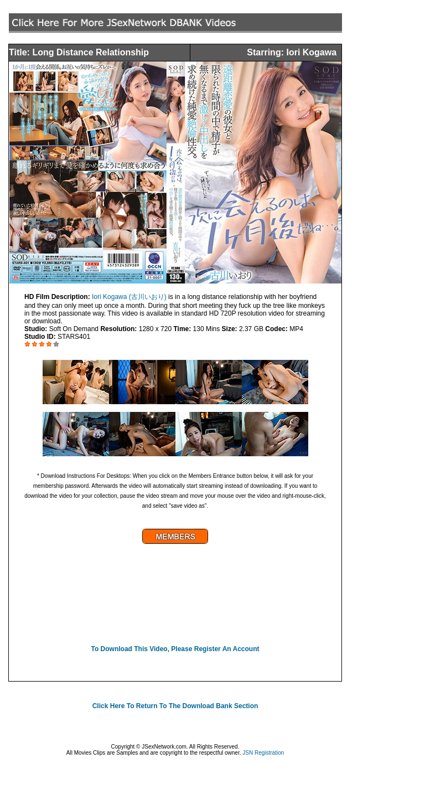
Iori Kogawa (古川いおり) (129, 297)
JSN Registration (263, 753)
